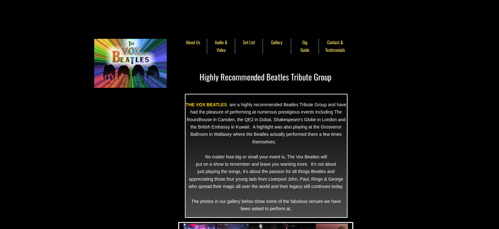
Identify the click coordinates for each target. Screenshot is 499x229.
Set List (249, 42)
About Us (193, 42)
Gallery (276, 42)
